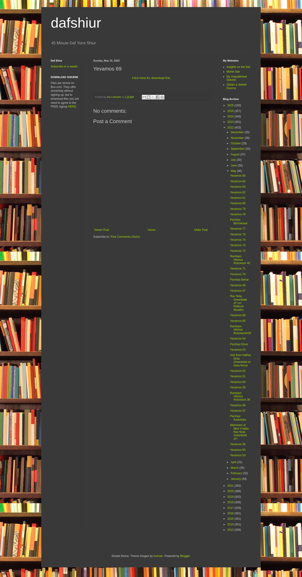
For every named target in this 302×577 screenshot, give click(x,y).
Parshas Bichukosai (238, 221)
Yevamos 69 (238, 285)
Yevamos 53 (238, 455)
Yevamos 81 (238, 197)
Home (151, 230)
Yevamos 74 (238, 239)
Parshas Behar (239, 279)
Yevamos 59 (238, 387)
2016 (231, 513)
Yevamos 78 (238, 214)
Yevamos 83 (238, 186)
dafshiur (76, 23)
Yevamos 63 (238, 349)
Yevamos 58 (238, 405)
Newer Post (101, 230)
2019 (231, 496)
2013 (231, 529)
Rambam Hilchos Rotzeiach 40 (240, 260)
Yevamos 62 (238, 371)
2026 (231, 105)
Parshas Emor (239, 344)
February (237, 473)
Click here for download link (151, 78)
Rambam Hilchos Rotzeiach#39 (240, 330)
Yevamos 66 (238, 315)
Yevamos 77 (238, 228)
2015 (231, 518)
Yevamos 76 (238, 234)
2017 (231, 508)
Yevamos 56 (238, 444)
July (234, 160)
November (238, 138)
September (238, 148)
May (234, 171)
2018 (231, 502)
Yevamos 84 (238, 181)
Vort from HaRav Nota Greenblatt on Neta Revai (240, 360)
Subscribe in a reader (64, 66)
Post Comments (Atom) (125, 236)
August (235, 154)
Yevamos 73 (238, 245)
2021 (231, 485)
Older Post (201, 230)
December (238, 132)
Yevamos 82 (238, 192)
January (236, 479)
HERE (72, 106)
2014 (231, 524)
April (234, 462)
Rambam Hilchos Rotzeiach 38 (240, 396)
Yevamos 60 (238, 382)
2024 (231, 116)
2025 (231, 111)
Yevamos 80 (238, 203)
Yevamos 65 (238, 321)
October (236, 143)
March (235, 467)
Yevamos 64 (238, 338)
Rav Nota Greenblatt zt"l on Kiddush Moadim (238, 303)
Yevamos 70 (238, 274)
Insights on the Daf (238, 67)
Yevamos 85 (238, 175)
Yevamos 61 (238, 376)
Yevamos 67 (238, 290)
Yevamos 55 (238, 450)
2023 (231, 122)
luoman (158, 556)
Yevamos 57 (238, 410)
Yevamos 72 (238, 251)
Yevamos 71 (238, 268)
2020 (231, 491)
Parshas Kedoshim (238, 418)
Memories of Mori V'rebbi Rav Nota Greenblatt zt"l (239, 431)
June (234, 165)
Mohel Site (233, 71)
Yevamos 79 (238, 209)
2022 (231, 127)
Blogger (185, 556)
